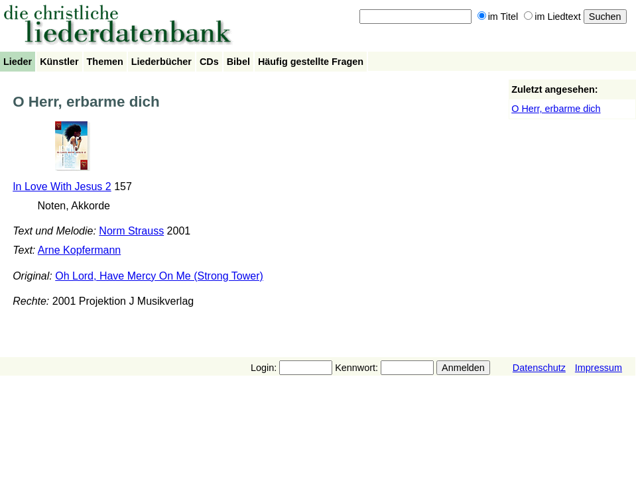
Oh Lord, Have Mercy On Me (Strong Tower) (159, 276)
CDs (209, 61)
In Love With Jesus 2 (62, 186)
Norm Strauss (131, 231)
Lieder (17, 61)
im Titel (498, 16)
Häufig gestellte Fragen (310, 61)
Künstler (59, 61)
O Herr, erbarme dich (555, 108)
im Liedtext (552, 16)
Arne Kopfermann (79, 250)
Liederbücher (161, 61)
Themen (105, 61)
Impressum (598, 367)
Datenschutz (539, 367)
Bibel (238, 61)
